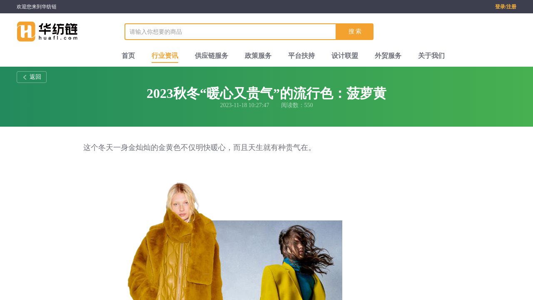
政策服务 (258, 55)
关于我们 (431, 55)
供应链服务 (211, 55)
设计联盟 (344, 55)
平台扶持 (301, 55)
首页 (128, 55)
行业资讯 (165, 55)
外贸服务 (388, 55)
